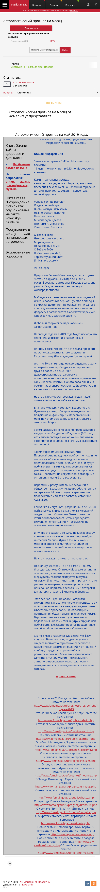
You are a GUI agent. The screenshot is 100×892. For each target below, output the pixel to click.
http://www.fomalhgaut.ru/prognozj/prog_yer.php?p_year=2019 (66, 707)
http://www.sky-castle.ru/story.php (72, 834)
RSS (52, 41)
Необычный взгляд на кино (18, 166)
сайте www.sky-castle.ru (13, 218)
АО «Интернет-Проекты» (35, 881)
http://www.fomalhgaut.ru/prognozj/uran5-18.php (65, 805)
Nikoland (27, 884)
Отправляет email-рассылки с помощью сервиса (50, 10)
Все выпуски (54, 102)
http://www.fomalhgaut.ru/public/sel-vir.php (65, 720)
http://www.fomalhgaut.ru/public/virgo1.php (66, 731)
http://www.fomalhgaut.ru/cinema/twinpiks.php (66, 812)
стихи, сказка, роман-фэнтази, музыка (18, 185)
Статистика (12, 77)
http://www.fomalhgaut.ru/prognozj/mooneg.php (66, 775)
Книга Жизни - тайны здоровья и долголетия (17, 151)
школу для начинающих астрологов (18, 237)
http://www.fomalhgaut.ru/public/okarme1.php (65, 739)
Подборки (72, 3)
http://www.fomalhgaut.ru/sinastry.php (65, 823)
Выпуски (38, 3)
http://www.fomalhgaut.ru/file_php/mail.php (66, 853)
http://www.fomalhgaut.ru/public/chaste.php (66, 797)
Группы (56, 3)
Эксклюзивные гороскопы (18, 254)
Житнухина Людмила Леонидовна (32, 66)
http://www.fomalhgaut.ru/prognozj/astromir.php (66, 750)
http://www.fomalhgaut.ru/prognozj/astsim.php (66, 761)
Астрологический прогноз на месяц (32, 21)
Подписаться (31, 28)
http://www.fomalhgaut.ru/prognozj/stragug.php (65, 786)
